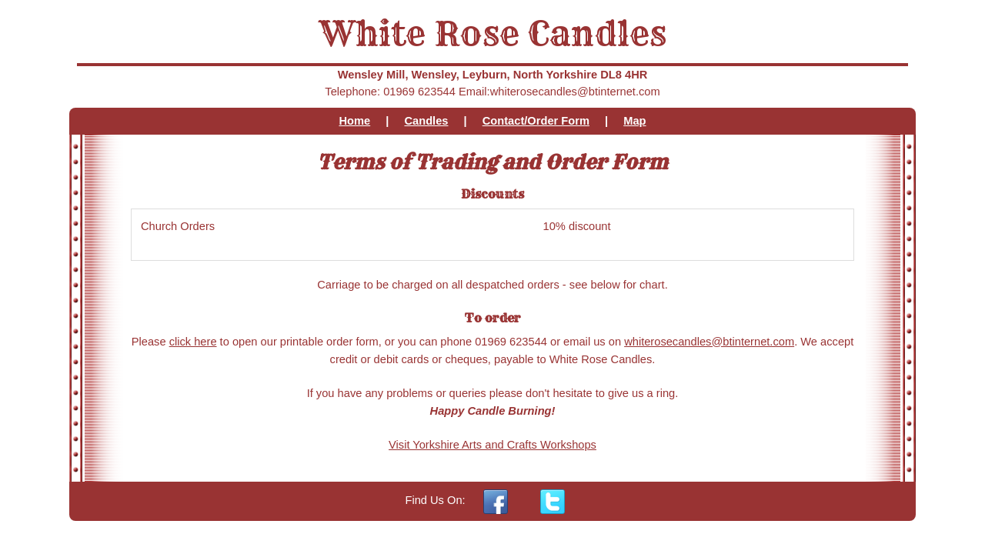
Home (354, 121)
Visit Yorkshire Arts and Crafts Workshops (492, 445)
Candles (426, 121)
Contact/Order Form (535, 121)
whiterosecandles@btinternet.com (709, 341)
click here (193, 341)
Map (634, 121)
